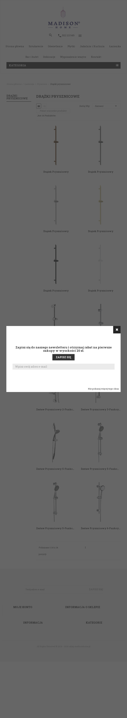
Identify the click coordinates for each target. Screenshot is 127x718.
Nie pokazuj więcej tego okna (103, 388)
